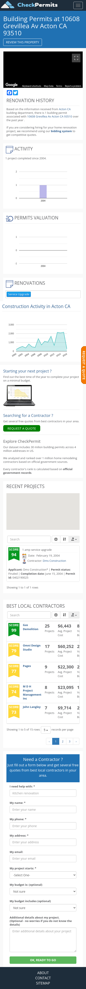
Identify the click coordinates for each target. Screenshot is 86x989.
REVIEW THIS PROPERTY (22, 42)
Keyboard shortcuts (31, 86)
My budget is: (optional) (26, 885)
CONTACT (43, 978)
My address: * (19, 835)
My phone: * (18, 819)
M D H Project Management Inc (32, 692)
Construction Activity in (36, 306)
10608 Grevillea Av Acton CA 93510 (50, 116)
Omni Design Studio (32, 647)
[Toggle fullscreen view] (76, 58)
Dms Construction (54, 561)
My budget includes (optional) (30, 901)
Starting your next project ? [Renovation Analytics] (27, 371)
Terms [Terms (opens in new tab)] (59, 86)
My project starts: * (23, 868)
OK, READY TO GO (43, 960)
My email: (16, 852)
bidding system (61, 131)
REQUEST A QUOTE (21, 428)
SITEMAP (43, 983)
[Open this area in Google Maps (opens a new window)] (11, 85)
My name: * (17, 803)
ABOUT (43, 972)
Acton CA (65, 109)
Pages (27, 666)
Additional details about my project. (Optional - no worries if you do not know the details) (41, 921)
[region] (43, 70)
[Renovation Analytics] (19, 395)
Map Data (48, 86)
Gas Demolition (30, 627)
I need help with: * (22, 786)
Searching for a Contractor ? (28, 415)
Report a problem (73, 86)
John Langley (32, 707)
